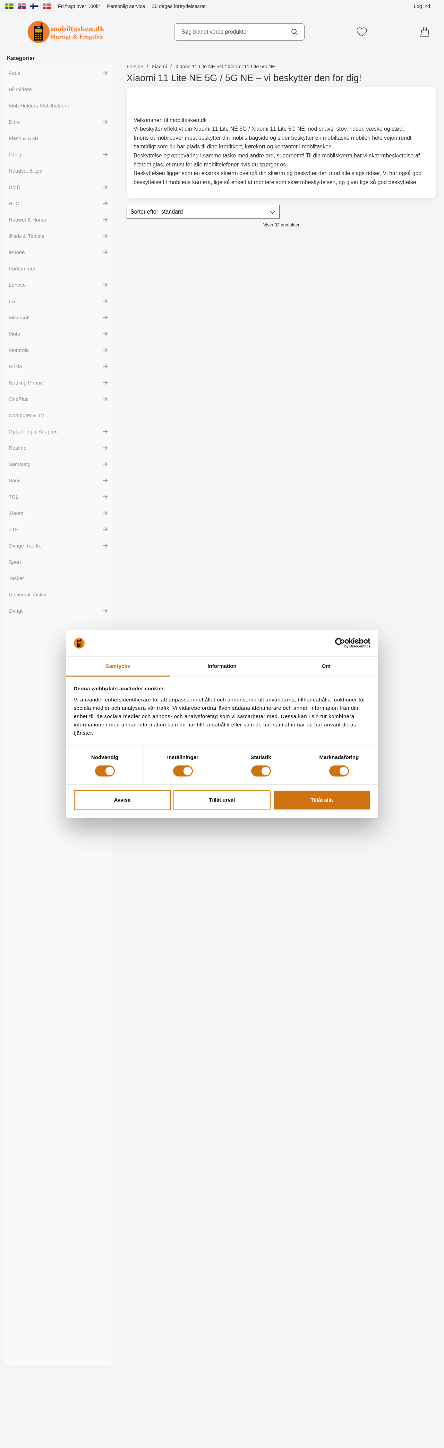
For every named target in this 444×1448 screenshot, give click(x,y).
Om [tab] (326, 666)
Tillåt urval (222, 800)
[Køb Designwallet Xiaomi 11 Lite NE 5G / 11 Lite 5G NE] (399, 812)
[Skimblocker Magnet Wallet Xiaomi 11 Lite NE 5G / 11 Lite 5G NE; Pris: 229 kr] (164, 294)
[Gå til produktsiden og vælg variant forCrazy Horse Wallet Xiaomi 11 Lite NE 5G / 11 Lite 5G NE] (399, 1408)
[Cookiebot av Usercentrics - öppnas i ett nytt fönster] (340, 643)
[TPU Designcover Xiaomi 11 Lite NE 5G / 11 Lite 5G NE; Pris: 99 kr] (399, 890)
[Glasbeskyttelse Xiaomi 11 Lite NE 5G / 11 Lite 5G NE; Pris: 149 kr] (242, 443)
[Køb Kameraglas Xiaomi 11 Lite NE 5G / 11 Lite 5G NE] (164, 514)
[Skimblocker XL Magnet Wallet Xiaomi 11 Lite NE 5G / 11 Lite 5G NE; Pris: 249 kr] (242, 294)
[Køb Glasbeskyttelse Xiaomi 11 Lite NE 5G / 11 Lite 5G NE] (242, 514)
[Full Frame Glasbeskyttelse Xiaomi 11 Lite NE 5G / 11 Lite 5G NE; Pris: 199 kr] (320, 443)
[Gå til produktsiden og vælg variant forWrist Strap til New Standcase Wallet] (399, 365)
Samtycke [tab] (118, 666)
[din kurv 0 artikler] (426, 31)
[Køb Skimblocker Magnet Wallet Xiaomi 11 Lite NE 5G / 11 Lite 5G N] (164, 365)
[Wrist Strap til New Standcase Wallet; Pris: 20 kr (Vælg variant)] (399, 294)
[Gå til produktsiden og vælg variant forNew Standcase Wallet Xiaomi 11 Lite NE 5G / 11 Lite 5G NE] (320, 365)
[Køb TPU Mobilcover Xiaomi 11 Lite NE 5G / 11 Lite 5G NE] (399, 663)
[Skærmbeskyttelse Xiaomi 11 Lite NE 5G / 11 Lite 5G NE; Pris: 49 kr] (164, 592)
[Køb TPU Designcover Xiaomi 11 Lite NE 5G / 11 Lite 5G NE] (399, 961)
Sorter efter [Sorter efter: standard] (156, 212)
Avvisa (122, 800)
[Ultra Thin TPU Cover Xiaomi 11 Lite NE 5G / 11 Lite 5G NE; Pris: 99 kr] (399, 443)
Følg (243, 365)
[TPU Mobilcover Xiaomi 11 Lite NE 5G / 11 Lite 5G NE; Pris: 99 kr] (320, 592)
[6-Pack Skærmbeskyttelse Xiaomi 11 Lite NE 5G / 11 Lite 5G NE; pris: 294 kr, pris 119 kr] (242, 592)
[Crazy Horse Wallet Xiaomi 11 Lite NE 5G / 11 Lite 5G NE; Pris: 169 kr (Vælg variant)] (399, 1337)
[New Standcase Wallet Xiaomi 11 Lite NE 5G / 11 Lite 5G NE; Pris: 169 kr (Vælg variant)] (320, 294)
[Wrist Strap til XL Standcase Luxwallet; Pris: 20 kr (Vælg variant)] (320, 1337)
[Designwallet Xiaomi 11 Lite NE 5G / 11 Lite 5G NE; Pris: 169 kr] (399, 741)
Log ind (422, 6)
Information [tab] (222, 666)
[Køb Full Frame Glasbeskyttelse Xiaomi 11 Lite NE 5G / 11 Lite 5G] (320, 514)
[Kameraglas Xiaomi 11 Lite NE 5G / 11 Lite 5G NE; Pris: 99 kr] (164, 443)
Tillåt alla (322, 800)
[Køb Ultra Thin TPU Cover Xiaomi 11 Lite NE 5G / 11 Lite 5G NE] (399, 514)
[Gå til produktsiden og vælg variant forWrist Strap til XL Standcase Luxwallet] (320, 1408)
